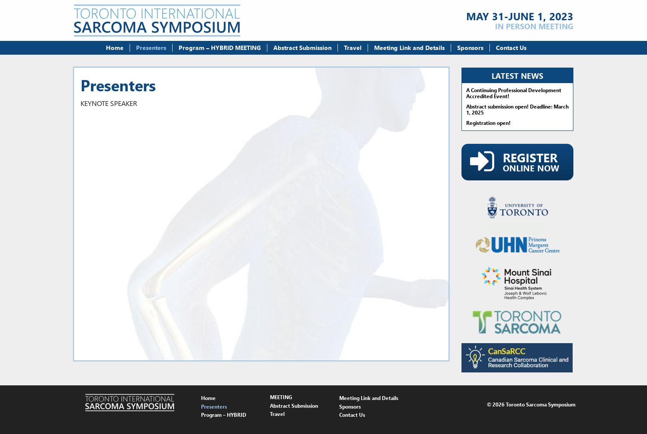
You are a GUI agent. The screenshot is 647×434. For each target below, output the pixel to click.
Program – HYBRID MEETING (220, 48)
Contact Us (511, 48)
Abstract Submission (302, 48)
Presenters (151, 48)
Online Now (514, 161)
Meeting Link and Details (409, 48)
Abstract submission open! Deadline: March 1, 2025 (517, 109)
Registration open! (488, 123)
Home (115, 48)
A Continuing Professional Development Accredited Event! (513, 93)
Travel (353, 48)
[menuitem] (115, 48)
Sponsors (470, 48)
